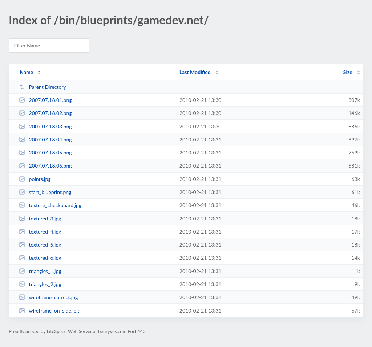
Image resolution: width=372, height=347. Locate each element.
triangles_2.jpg (40, 284)
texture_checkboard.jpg (50, 205)
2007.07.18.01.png (45, 100)
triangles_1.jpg (40, 271)
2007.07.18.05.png (45, 152)
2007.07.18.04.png (45, 139)
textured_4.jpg (40, 231)
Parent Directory (42, 87)
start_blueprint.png (45, 192)
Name (26, 72)
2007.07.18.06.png (45, 165)
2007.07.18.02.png (45, 113)
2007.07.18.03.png (45, 126)
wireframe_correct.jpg (48, 297)
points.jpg (35, 179)
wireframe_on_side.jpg (49, 310)
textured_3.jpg (40, 218)
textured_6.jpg (40, 258)
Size (347, 72)
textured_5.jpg (40, 244)
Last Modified (195, 72)
